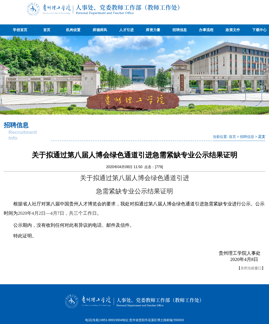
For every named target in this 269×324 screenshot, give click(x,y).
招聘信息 (179, 30)
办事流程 (206, 30)
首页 (47, 30)
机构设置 (73, 30)
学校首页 (20, 30)
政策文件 (233, 30)
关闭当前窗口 (251, 268)
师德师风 (100, 30)
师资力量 (153, 30)
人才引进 (126, 30)
